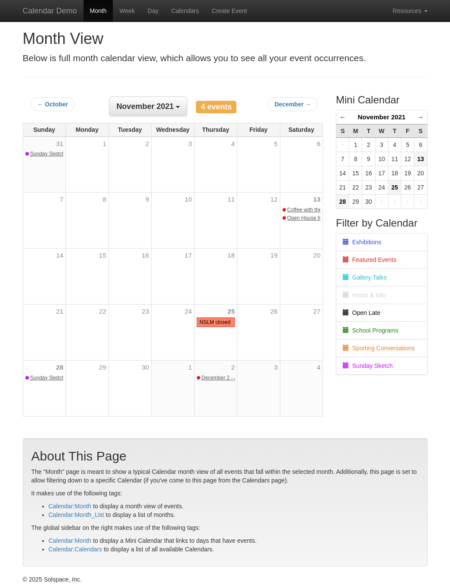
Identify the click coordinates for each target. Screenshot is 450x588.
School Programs (370, 330)
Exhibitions (362, 242)
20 (316, 255)
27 (316, 311)
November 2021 (382, 117)
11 (231, 199)
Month (98, 10)
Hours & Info (364, 295)
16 (145, 255)
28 (59, 367)
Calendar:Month (70, 506)
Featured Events (370, 259)
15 (102, 255)
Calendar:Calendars (75, 549)
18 (231, 255)
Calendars (185, 10)
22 (102, 311)
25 (231, 311)
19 (274, 255)
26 (274, 311)
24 (188, 311)
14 (59, 255)
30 (145, 367)
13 (316, 199)
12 (274, 199)
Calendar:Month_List (76, 514)
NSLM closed (215, 322)
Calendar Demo (50, 10)
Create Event (229, 10)
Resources (410, 10)
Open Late (361, 312)
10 (188, 199)
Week (127, 10)
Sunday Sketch (368, 365)
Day (153, 10)
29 (102, 367)
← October (52, 104)
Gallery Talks (365, 277)
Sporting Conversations (379, 348)
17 (188, 255)
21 (59, 311)
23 (145, 311)
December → (292, 104)
